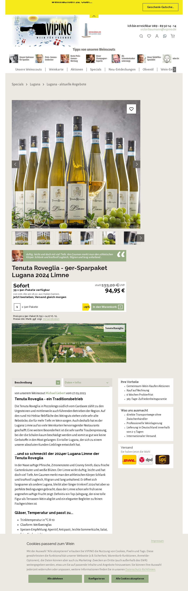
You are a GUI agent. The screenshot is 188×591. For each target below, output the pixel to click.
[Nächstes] (174, 69)
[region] (58, 154)
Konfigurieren (95, 579)
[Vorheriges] (15, 146)
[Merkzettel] (149, 36)
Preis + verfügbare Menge (38, 438)
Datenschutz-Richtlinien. (140, 570)
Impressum (157, 542)
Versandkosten (151, 189)
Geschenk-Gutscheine (160, 7)
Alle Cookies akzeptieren (127, 579)
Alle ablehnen (54, 579)
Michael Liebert (56, 263)
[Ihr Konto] (157, 36)
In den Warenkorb (166, 177)
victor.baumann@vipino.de (158, 29)
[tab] (37, 252)
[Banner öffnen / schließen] (94, 14)
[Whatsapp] (164, 36)
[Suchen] (141, 36)
